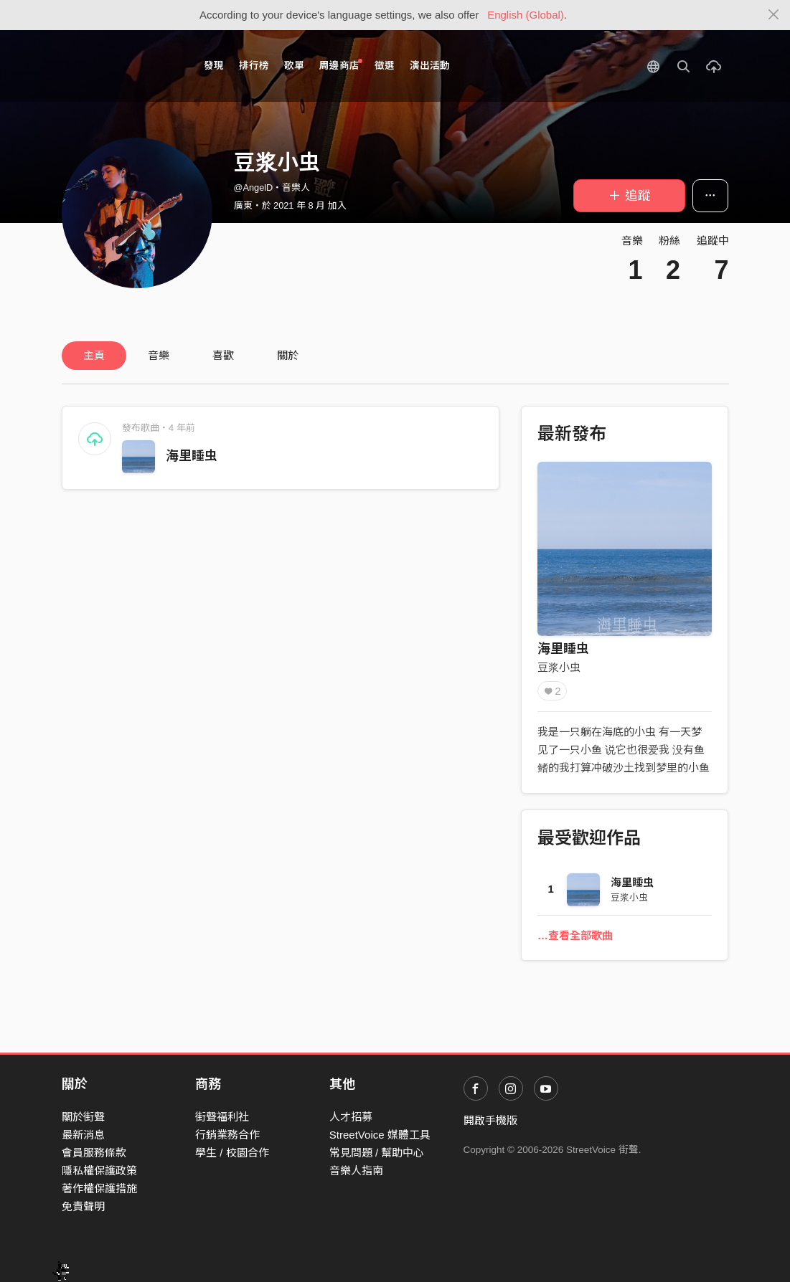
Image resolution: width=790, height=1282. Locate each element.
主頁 (94, 355)
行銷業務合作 (227, 1135)
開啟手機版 (490, 1120)
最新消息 (83, 1135)
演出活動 (430, 65)
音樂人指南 (356, 1170)
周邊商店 (341, 65)
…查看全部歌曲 (575, 935)
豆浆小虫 (558, 667)
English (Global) (525, 15)
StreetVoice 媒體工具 (380, 1135)
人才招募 (350, 1117)
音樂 (158, 355)
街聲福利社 (222, 1117)
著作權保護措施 (99, 1188)
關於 (287, 355)
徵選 (385, 65)
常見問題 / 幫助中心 (377, 1152)
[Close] (774, 15)
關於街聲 (83, 1117)
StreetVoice (121, 66)
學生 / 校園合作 (232, 1152)
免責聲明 (83, 1206)
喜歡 (223, 355)
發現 (214, 65)
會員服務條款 (94, 1152)
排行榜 (254, 65)
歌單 (294, 65)
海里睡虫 (191, 456)
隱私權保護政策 (99, 1170)
